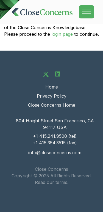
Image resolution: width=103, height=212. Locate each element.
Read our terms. (51, 182)
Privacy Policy (51, 96)
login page (62, 34)
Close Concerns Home (51, 105)
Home (51, 87)
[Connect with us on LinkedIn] (57, 73)
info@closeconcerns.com (54, 152)
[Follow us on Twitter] (46, 73)
